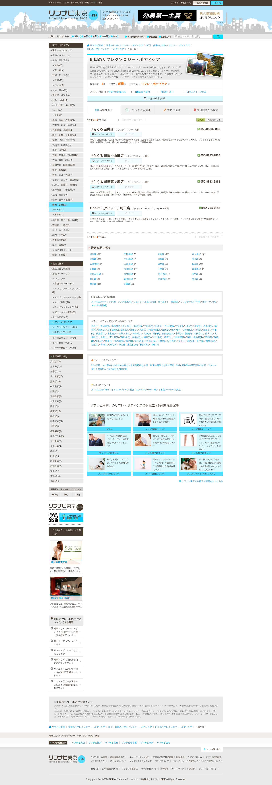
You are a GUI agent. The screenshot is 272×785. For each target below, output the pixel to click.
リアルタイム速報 (99, 757)
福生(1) (94, 344)
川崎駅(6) (54, 481)
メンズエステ (57, 278)
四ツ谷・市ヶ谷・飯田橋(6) (65, 180)
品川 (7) (57, 110)
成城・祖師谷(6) (59, 194)
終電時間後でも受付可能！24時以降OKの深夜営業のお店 (178, 365)
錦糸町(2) (119, 341)
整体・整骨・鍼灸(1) (62, 343)
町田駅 (93, 279)
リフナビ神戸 (94, 742)
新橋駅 (93, 269)
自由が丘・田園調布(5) (63, 165)
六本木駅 (128, 264)
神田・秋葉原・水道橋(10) (64, 155)
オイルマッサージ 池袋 (122, 389)
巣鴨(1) (156, 333)
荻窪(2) (188, 333)
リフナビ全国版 (58, 743)
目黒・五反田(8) (59, 100)
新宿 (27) (58, 80)
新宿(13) (116, 326)
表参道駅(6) (56, 396)
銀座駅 (195, 264)
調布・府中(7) (58, 235)
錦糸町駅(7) (56, 461)
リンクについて (162, 761)
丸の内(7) (175, 330)
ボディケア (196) (62, 332)
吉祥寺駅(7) (56, 466)
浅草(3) (206, 330)
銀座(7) (124, 330)
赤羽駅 (195, 274)
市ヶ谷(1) (114, 337)
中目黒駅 (128, 259)
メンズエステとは (99, 761)
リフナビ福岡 (163, 742)
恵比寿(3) (105, 326)
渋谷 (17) (58, 65)
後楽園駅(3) (56, 431)
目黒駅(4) (54, 391)
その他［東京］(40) (61, 250)
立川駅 (195, 279)
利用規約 (191, 769)
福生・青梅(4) (58, 245)
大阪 (75, 36)
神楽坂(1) (137, 337)
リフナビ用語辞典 (213, 757)
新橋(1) (133, 330)
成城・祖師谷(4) (195, 337)
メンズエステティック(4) (103, 301)
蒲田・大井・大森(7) (62, 174)
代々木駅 (196, 254)
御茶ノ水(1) (124, 333)
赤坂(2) (101, 330)
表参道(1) (208, 326)
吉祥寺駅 (162, 279)
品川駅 (195, 259)
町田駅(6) (54, 456)
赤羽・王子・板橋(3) (62, 199)
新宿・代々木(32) (59, 75)
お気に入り (165, 37)
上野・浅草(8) (58, 150)
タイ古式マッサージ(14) (63, 338)
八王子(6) (171, 341)
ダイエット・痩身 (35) (64, 312)
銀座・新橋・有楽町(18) (63, 135)
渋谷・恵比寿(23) (59, 60)
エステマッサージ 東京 (147, 389)
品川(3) (179, 326)
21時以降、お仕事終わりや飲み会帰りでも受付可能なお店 (119, 365)
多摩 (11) (58, 214)
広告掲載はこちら (194, 761)
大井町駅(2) (56, 441)
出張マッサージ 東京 (170, 389)
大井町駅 (128, 274)
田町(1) (188, 326)
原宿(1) (197, 326)
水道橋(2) (112, 333)
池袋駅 (93, 259)
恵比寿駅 (128, 254)
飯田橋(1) (125, 337)
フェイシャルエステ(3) (144, 301)
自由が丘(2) (168, 333)
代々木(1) (126, 326)
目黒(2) (158, 326)
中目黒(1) (148, 326)
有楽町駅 (128, 269)
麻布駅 (161, 264)
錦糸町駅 (128, 279)
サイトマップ (178, 769)
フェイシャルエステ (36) (66, 307)
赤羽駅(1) (54, 451)
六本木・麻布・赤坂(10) (63, 125)
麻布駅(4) (54, 406)
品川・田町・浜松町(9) (62, 105)
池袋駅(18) (55, 381)
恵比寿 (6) (58, 70)
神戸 (84, 36)
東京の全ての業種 (60, 268)
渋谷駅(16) (55, 361)
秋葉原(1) (100, 333)
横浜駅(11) (55, 476)
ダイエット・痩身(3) (168, 301)
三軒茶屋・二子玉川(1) (63, 189)
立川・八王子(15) (60, 230)
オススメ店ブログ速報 (163, 757)
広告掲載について (110, 769)
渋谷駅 (93, 254)
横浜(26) (144, 344)
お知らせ (95, 769)
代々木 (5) (58, 85)
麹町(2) (147, 337)
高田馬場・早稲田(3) (62, 130)
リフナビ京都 (111, 742)
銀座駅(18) (55, 411)
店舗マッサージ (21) (63, 283)
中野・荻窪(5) (58, 170)
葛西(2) (165, 330)
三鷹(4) (161, 341)
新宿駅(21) (55, 371)
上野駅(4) (54, 426)
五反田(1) (169, 326)
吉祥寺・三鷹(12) (60, 225)
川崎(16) (155, 344)
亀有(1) (167, 337)
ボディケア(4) (209, 301)
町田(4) (99, 341)
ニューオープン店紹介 (140, 757)
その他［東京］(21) (128, 344)
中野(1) (179, 333)
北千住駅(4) (56, 446)
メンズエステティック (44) (67, 297)
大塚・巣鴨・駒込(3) (62, 160)
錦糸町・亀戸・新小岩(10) (64, 220)
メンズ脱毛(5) (124, 301)
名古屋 (104, 36)
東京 (114, 36)
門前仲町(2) (154, 330)
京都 (94, 36)
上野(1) (197, 330)
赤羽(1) (208, 337)
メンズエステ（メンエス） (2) (66, 290)
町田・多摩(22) (58, 204)
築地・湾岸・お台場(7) (63, 140)
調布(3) (191, 341)
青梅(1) (104, 344)
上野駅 (161, 269)
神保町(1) (137, 333)
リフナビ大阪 (78, 742)
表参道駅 (94, 264)
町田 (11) (58, 209)
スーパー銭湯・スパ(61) (63, 347)
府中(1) (200, 341)
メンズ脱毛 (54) (61, 302)
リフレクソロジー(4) (190, 301)
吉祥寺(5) (151, 341)
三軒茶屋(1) (179, 337)
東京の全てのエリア (61, 50)
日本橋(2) (187, 330)
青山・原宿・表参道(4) (63, 120)
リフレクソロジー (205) (65, 327)
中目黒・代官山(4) (60, 95)
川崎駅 (127, 284)
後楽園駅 (196, 269)
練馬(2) (113, 344)
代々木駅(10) (56, 376)
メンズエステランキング (141, 761)
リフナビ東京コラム (135, 37)
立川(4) (181, 341)
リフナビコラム (195, 757)
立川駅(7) (54, 471)
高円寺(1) (198, 333)
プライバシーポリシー (209, 769)
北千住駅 (162, 274)
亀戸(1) (129, 341)
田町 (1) (57, 115)
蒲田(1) (208, 333)
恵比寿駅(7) (56, 366)
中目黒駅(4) (56, 386)
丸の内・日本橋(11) (61, 145)
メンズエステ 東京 (100, 389)
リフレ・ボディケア (61, 322)
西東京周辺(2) (58, 240)
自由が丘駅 (95, 274)
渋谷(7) (94, 326)
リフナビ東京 (146, 742)
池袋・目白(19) (59, 90)
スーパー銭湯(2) (99, 305)
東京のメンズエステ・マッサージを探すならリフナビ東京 (137, 779)
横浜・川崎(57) (59, 255)
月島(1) (142, 330)
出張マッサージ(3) (60, 55)
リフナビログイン (149, 769)
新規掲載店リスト (118, 757)
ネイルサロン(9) (59, 317)
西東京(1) (210, 341)
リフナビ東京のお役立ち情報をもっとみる (201, 481)
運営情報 (164, 769)
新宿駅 (161, 254)
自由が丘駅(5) (57, 436)
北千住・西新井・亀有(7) (64, 184)
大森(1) (104, 337)
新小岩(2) (139, 341)
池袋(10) (137, 326)
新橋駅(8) (54, 416)
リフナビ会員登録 (130, 769)
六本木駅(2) (56, 401)
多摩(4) (108, 341)
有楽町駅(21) (56, 421)
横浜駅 (93, 284)
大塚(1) (147, 333)
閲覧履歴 (152, 37)
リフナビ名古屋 (129, 742)
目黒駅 (161, 259)
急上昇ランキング (118, 761)
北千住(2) (157, 337)
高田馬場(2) (113, 330)
